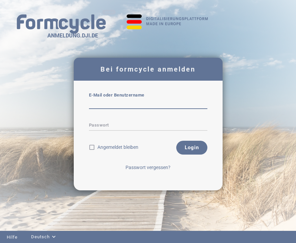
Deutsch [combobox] (40, 236)
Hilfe (12, 237)
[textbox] (148, 104)
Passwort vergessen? (148, 167)
